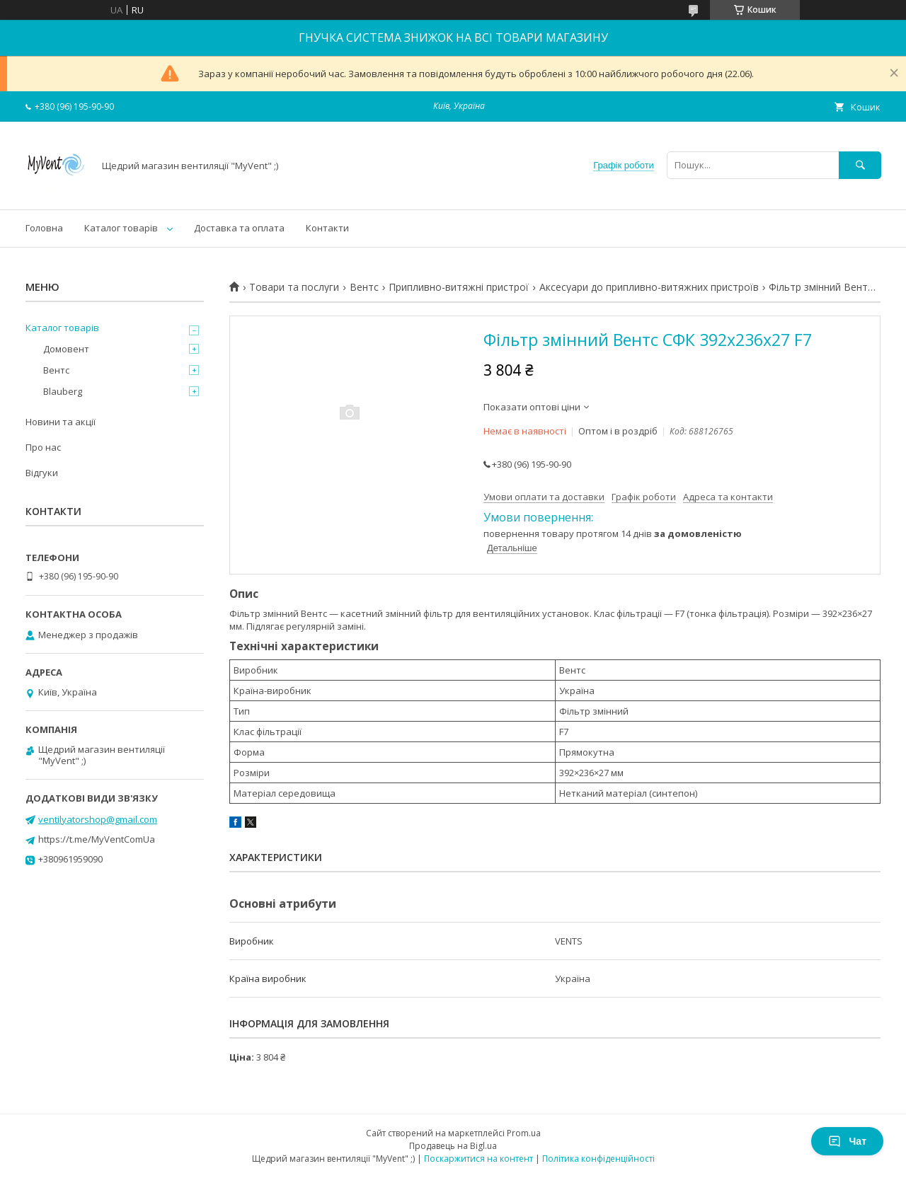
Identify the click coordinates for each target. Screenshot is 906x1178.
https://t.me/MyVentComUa (96, 839)
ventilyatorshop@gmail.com (97, 819)
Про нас (43, 447)
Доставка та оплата (239, 227)
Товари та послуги (294, 287)
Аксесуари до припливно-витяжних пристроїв (649, 287)
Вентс (364, 287)
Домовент (66, 348)
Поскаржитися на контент (478, 1159)
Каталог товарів (121, 227)
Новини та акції (60, 421)
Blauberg (62, 391)
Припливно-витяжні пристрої (459, 287)
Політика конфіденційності (598, 1159)
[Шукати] (860, 165)
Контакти (327, 227)
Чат (847, 1141)
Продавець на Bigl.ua (453, 1146)
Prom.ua (524, 1133)
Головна (44, 227)
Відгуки (41, 472)
